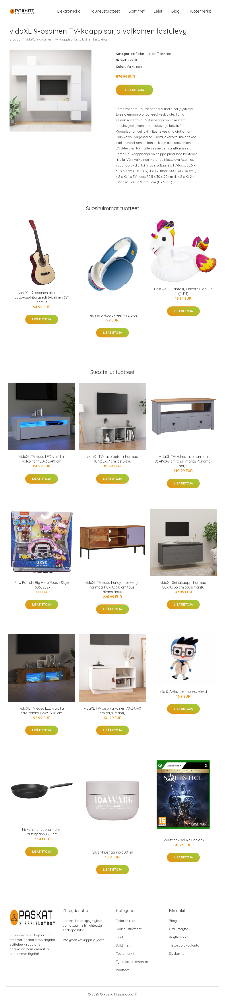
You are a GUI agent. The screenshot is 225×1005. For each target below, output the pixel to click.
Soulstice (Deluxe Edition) (183, 843)
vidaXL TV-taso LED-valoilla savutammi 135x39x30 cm (41, 713)
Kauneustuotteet (104, 12)
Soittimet (137, 12)
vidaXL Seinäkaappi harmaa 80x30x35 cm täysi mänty (183, 588)
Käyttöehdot (178, 940)
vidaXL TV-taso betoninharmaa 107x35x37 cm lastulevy (112, 462)
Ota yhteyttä (178, 932)
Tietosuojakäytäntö (184, 948)
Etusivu (15, 42)
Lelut (157, 12)
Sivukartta (176, 957)
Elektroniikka (69, 12)
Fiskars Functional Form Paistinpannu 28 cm (41, 834)
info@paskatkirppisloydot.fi (84, 943)
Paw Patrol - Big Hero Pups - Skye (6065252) (41, 588)
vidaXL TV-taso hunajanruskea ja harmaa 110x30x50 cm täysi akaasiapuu (112, 590)
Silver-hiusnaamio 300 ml (112, 855)
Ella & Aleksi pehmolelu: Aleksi (183, 694)
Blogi (175, 12)
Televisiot (164, 57)
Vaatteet (122, 973)
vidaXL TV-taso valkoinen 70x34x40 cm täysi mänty (112, 713)
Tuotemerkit (200, 12)
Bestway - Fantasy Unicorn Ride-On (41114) (183, 294)
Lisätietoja (134, 93)
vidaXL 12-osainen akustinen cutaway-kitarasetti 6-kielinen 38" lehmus (42, 300)
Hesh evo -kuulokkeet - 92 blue (112, 318)
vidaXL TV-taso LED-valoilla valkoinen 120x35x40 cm (41, 462)
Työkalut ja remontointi (133, 965)
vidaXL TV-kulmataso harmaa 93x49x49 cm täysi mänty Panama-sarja (183, 464)
